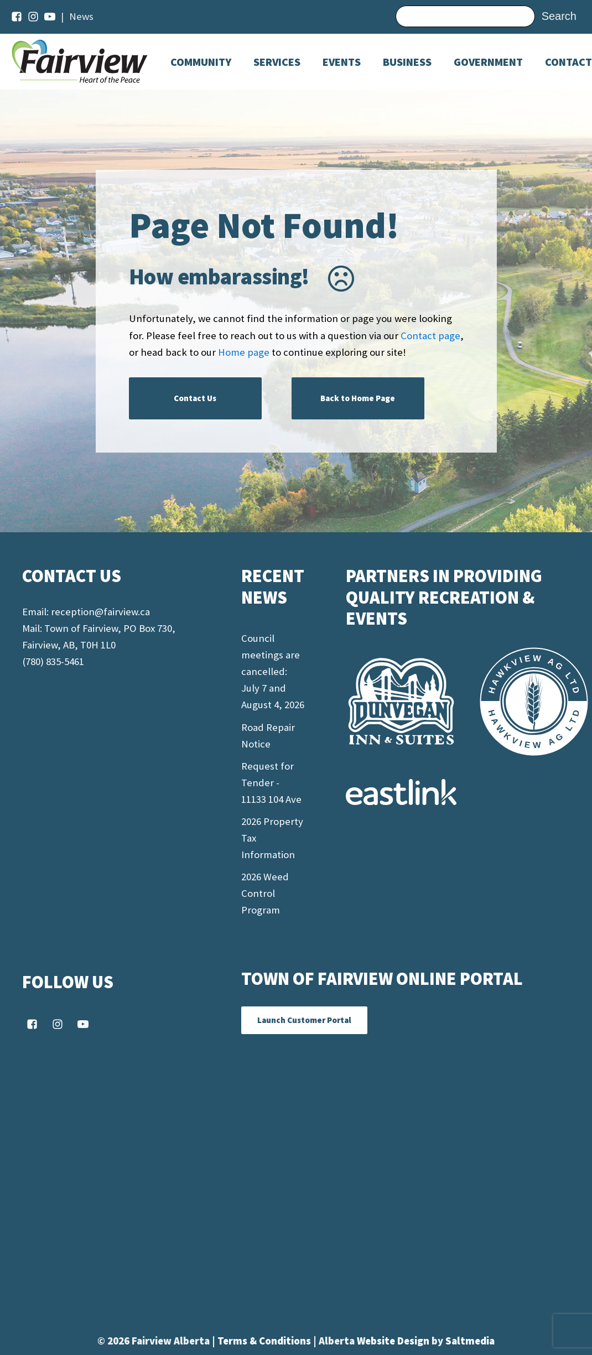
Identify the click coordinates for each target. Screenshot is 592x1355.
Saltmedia (470, 1341)
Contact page (430, 335)
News (81, 16)
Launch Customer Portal (304, 1020)
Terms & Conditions (265, 1341)
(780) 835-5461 (53, 661)
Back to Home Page (357, 398)
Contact (568, 62)
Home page (243, 352)
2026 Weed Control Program (265, 893)
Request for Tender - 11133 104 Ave (271, 783)
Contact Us (195, 398)
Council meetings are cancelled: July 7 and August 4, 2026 (272, 671)
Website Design (394, 1341)
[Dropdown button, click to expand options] (342, 62)
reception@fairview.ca (100, 611)
